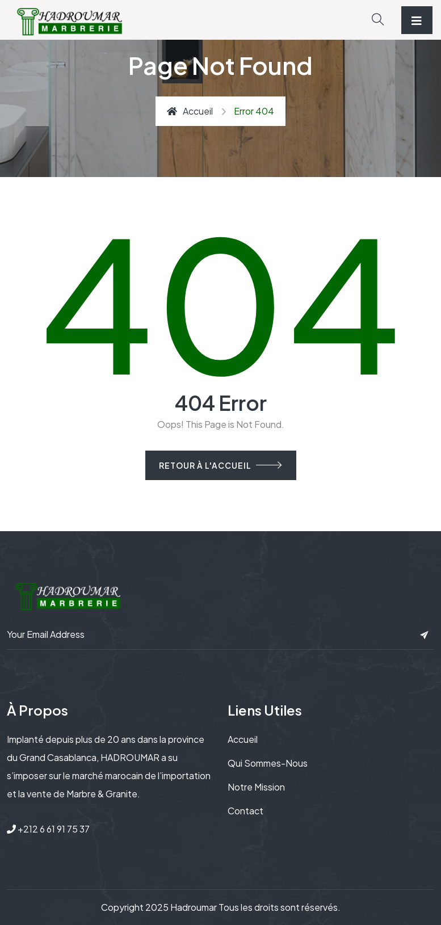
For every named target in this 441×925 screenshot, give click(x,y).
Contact (245, 811)
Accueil (190, 111)
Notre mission (256, 787)
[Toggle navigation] (416, 20)
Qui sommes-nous (268, 763)
